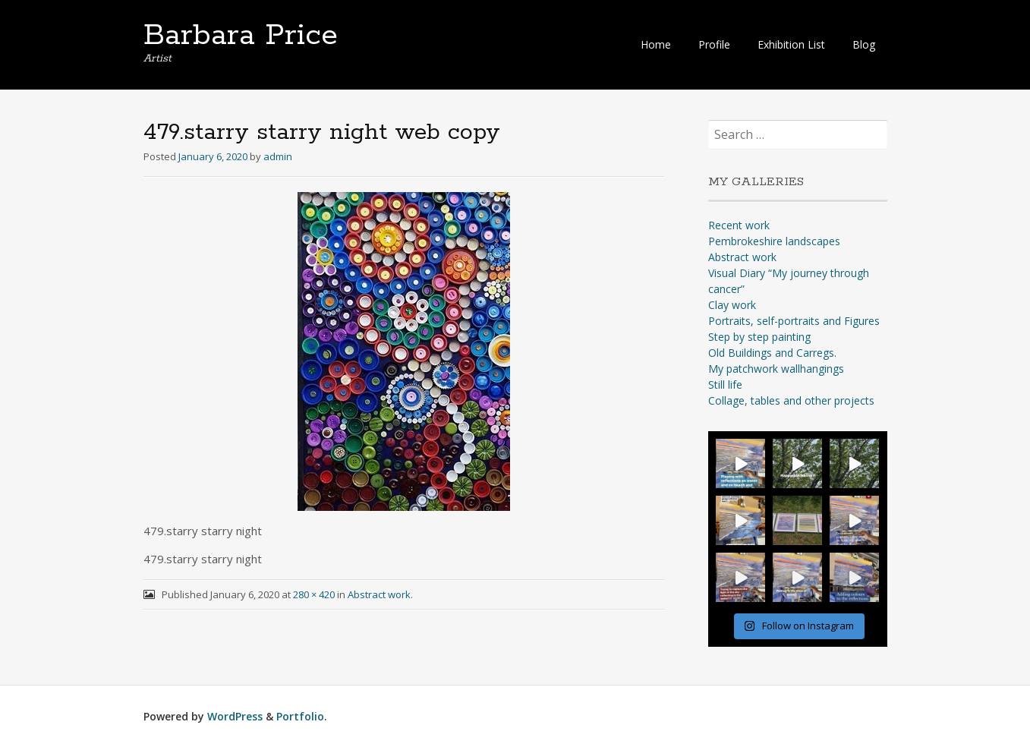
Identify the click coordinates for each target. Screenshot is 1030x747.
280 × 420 (314, 594)
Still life (725, 384)
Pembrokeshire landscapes (774, 241)
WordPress (235, 716)
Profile (714, 44)
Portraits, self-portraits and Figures (794, 321)
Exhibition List (791, 44)
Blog (863, 44)
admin (277, 156)
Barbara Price (240, 36)
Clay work (732, 305)
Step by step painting (759, 336)
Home (656, 44)
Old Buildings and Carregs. (772, 352)
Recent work (739, 225)
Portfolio (300, 716)
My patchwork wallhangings (776, 368)
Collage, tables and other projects (791, 400)
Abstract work (379, 594)
